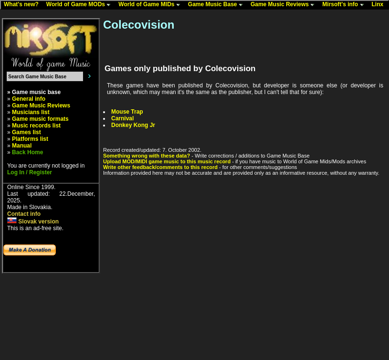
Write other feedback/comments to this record (160, 167)
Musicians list (31, 112)
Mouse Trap (127, 111)
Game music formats (40, 119)
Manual (22, 145)
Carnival (122, 118)
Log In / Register (29, 172)
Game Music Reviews (284, 5)
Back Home (27, 152)
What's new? (23, 5)
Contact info (24, 214)
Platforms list (30, 139)
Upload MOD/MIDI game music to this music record (167, 161)
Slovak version (33, 221)
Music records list (36, 125)
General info (28, 98)
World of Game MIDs (151, 5)
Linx (380, 5)
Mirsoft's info (345, 5)
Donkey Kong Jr (133, 125)
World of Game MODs (81, 5)
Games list (26, 132)
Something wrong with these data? (146, 156)
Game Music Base (218, 5)
